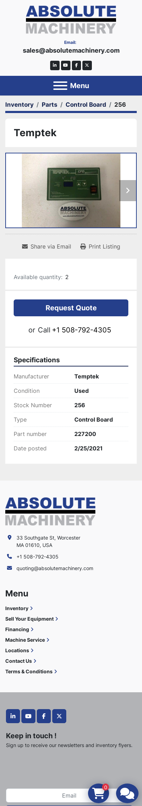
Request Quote (71, 308)
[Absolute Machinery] (50, 511)
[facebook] (76, 65)
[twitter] (87, 65)
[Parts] (50, 104)
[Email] (69, 795)
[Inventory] (19, 104)
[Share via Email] (47, 246)
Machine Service (25, 640)
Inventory (16, 608)
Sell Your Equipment (29, 619)
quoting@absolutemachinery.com (54, 568)
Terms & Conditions (29, 671)
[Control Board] (86, 104)
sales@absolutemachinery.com (71, 50)
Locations (17, 650)
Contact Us (18, 661)
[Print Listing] (100, 246)
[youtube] (65, 65)
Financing (17, 629)
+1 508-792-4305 (81, 330)
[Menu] (60, 85)
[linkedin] (55, 65)
